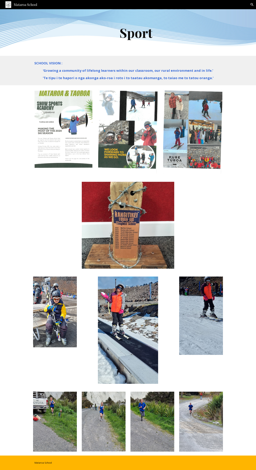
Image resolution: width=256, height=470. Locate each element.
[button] (252, 5)
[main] (136, 32)
